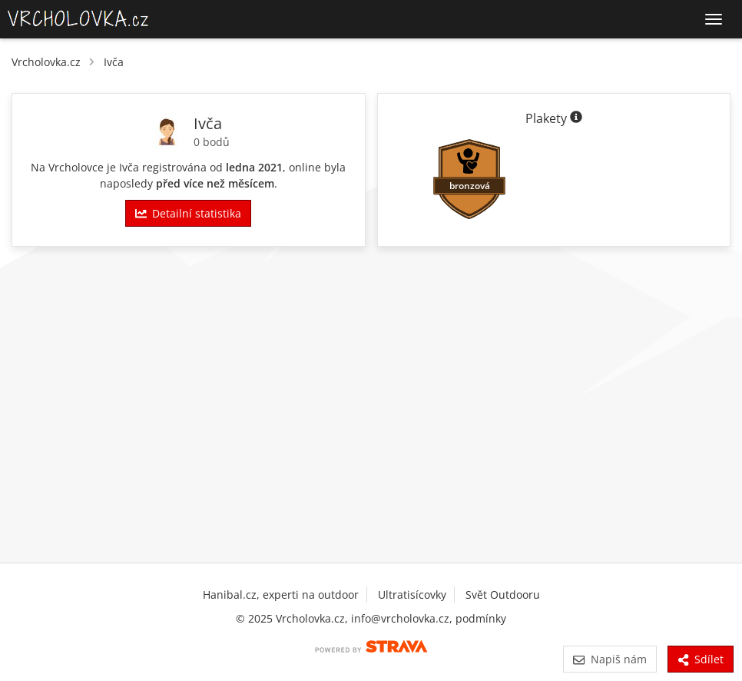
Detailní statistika (188, 213)
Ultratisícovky (412, 594)
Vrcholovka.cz (46, 62)
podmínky (480, 618)
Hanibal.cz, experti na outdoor (281, 594)
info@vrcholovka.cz (400, 618)
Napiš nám (609, 659)
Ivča (114, 62)
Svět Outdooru (502, 594)
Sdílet (700, 659)
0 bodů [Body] (212, 142)
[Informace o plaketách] (576, 118)
